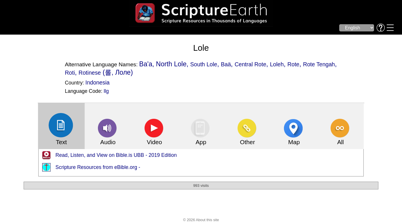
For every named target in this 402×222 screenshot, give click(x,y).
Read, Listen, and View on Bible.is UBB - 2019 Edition (116, 155)
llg (106, 91)
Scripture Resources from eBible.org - (98, 167)
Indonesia (98, 82)
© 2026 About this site (201, 220)
